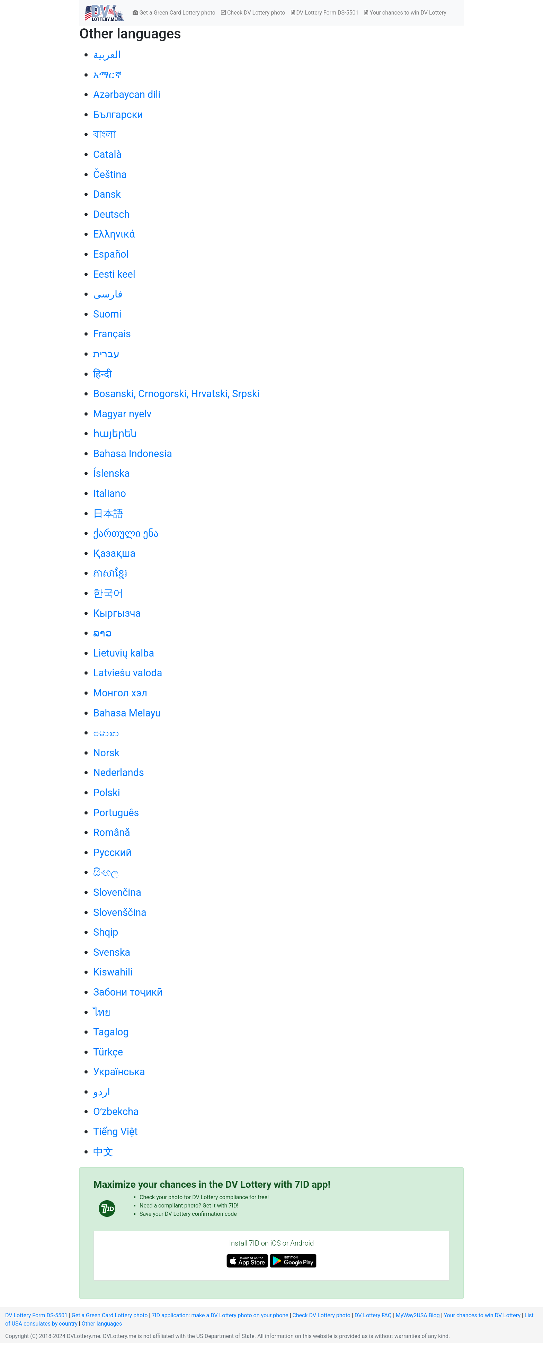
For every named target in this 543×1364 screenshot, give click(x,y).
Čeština (110, 174)
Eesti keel (114, 274)
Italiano (109, 493)
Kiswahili (113, 972)
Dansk (107, 194)
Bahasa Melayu (127, 713)
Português (116, 813)
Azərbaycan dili (126, 94)
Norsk (106, 753)
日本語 (108, 513)
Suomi (107, 314)
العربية (107, 55)
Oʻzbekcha (116, 1111)
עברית (106, 354)
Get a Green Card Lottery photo (174, 12)
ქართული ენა (126, 533)
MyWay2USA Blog (418, 1315)
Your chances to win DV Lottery (405, 12)
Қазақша (114, 553)
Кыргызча (117, 613)
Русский (112, 852)
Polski (106, 793)
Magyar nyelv (122, 414)
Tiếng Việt (115, 1132)
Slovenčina (117, 892)
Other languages (102, 1323)
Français (112, 334)
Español (110, 254)
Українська (119, 1072)
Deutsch (111, 214)
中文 (103, 1152)
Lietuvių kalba (123, 653)
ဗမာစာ (106, 733)
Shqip (105, 932)
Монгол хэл (120, 693)
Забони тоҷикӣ (127, 992)
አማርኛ (107, 75)
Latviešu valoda (127, 673)
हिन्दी (102, 374)
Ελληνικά (114, 234)
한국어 (108, 593)
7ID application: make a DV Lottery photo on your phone (220, 1315)
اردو (101, 1092)
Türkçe (108, 1052)
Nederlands (118, 772)
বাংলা (104, 134)
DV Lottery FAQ (373, 1315)
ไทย (101, 1012)
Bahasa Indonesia (132, 454)
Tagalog (111, 1032)
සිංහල (105, 872)
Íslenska (111, 473)
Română (111, 832)
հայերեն (115, 433)
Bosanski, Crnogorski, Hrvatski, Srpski (176, 394)
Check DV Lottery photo (253, 12)
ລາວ (102, 633)
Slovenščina (119, 912)
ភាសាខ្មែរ (110, 573)
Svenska (111, 952)
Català (107, 154)
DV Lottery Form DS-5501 (325, 12)
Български (118, 115)
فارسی (108, 294)
